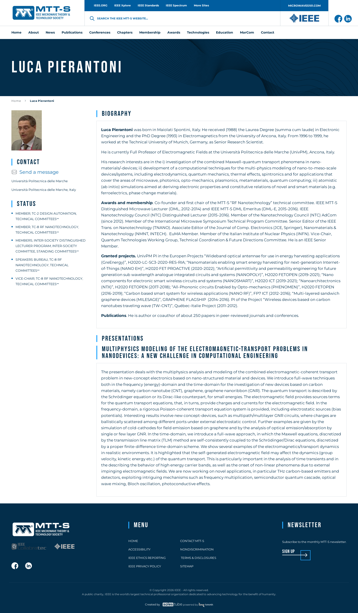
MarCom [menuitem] (247, 32)
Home (16, 101)
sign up (288, 551)
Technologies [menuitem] (198, 32)
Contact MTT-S (192, 541)
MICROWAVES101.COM (304, 5)
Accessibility (139, 549)
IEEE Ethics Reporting (147, 558)
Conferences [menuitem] (99, 32)
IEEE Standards (148, 5)
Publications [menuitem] (72, 32)
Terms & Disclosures (198, 558)
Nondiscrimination (197, 549)
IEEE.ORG (100, 5)
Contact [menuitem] (267, 32)
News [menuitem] (50, 32)
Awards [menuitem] (173, 32)
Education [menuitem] (224, 32)
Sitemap (186, 566)
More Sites (201, 5)
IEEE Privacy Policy (144, 566)
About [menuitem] (33, 32)
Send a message (35, 172)
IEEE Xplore (122, 5)
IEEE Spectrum (176, 5)
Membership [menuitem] (150, 32)
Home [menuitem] (16, 32)
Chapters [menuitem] (124, 32)
